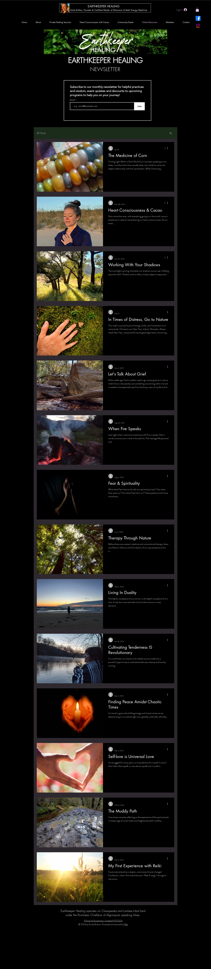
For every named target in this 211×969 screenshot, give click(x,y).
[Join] (139, 106)
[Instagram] (198, 25)
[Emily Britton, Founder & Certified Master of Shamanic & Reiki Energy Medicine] (109, 10)
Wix (126, 924)
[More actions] (168, 148)
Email (72, 100)
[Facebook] (198, 18)
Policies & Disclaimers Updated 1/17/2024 (103, 920)
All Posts (41, 133)
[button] (197, 10)
